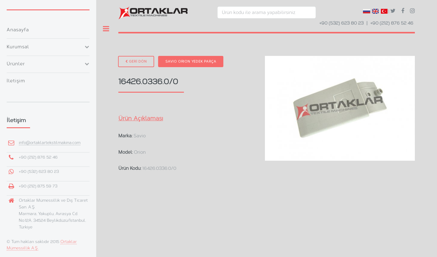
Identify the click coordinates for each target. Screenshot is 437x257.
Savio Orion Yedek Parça (190, 61)
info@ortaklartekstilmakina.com (49, 142)
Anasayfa (18, 30)
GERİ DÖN (136, 61)
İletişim (16, 81)
